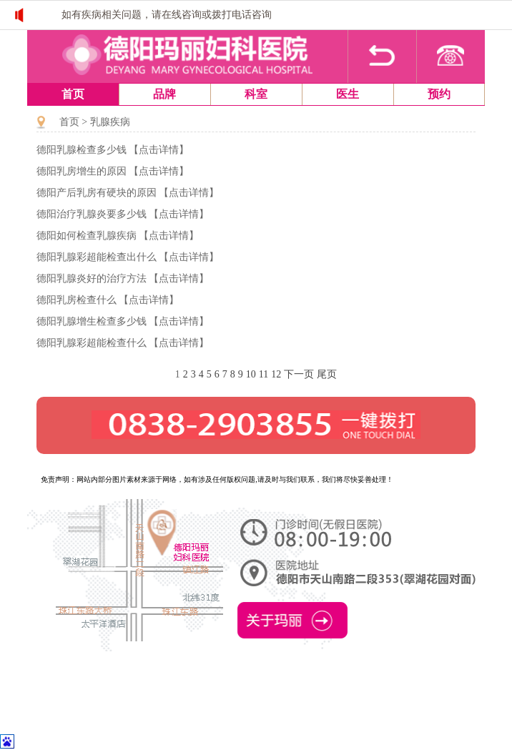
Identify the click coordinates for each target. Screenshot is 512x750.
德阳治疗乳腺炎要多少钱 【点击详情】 (123, 214)
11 (263, 374)
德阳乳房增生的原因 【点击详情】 (112, 171)
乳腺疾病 (110, 122)
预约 (439, 94)
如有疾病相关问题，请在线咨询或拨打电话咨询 (166, 14)
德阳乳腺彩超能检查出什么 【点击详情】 (128, 257)
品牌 (164, 94)
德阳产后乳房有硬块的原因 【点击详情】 (128, 192)
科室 (256, 94)
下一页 (299, 374)
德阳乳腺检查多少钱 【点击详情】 (112, 149)
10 (251, 374)
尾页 (327, 374)
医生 (347, 94)
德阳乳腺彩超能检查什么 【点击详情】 (123, 342)
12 (276, 374)
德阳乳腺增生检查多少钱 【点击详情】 (123, 321)
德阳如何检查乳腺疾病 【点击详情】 (118, 235)
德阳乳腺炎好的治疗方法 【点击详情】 (123, 278)
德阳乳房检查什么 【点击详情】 (107, 300)
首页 (72, 94)
